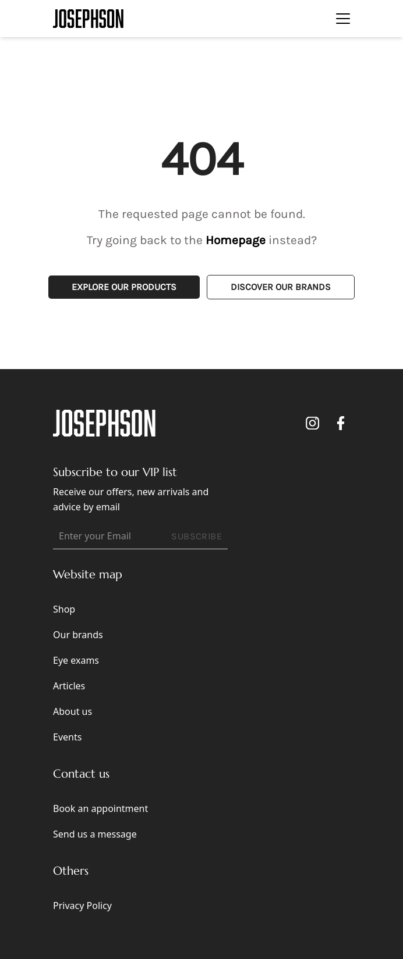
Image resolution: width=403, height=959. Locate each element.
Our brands (78, 634)
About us (72, 711)
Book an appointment (100, 808)
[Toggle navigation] (343, 18)
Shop (64, 609)
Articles (69, 685)
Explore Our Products (124, 286)
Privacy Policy (82, 905)
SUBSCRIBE (196, 536)
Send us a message (95, 834)
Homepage (236, 240)
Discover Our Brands (281, 286)
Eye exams (76, 660)
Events (67, 737)
